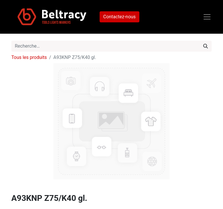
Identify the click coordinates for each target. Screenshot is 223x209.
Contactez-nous (119, 16)
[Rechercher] (205, 46)
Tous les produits (29, 57)
